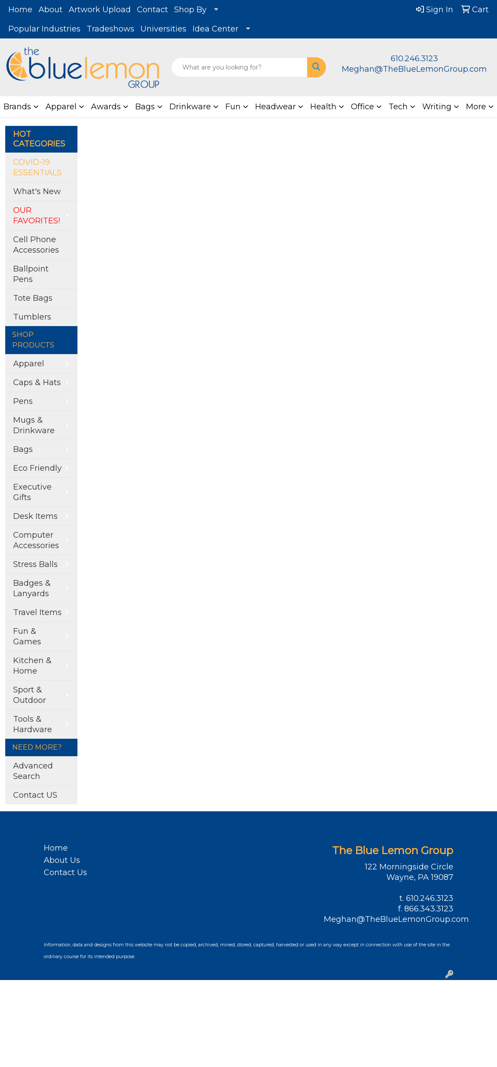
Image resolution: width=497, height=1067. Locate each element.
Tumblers (32, 317)
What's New (37, 191)
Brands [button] (17, 106)
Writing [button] (437, 106)
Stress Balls (35, 564)
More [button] (476, 106)
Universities (163, 29)
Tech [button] (398, 106)
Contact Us (65, 872)
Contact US (35, 795)
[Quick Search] (239, 67)
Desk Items (35, 516)
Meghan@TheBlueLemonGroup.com (414, 69)
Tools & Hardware (32, 724)
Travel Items (37, 612)
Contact (152, 9)
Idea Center (215, 29)
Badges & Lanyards (32, 588)
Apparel (28, 363)
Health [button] (323, 106)
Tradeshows (110, 29)
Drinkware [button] (190, 106)
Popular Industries (44, 29)
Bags (23, 449)
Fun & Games (27, 636)
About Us (62, 860)
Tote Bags (32, 298)
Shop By (190, 9)
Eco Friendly (37, 468)
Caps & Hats (37, 382)
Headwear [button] (275, 106)
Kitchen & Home (32, 666)
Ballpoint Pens (31, 274)
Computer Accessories (36, 540)
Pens (23, 401)
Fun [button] (233, 106)
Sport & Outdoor (29, 695)
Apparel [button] (61, 106)
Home (20, 9)
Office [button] (362, 106)
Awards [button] (106, 106)
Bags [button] (145, 106)
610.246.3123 (414, 58)
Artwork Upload (100, 9)
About (50, 9)
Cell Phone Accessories (36, 245)
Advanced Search (33, 771)
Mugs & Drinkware (34, 425)
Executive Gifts (32, 492)
